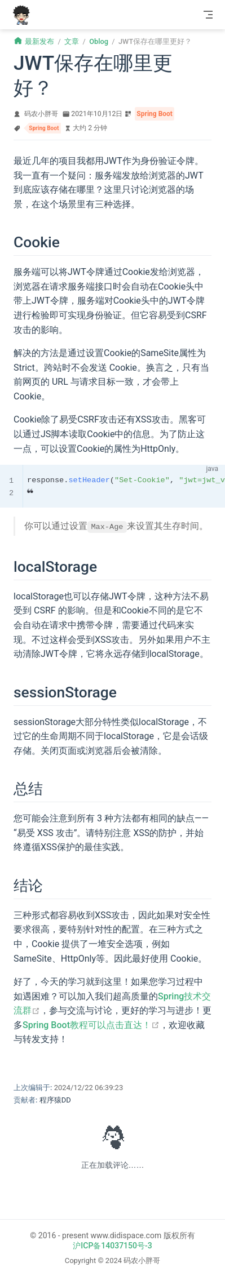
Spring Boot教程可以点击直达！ (91, 1025)
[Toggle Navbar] (208, 14)
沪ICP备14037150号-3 (112, 1245)
